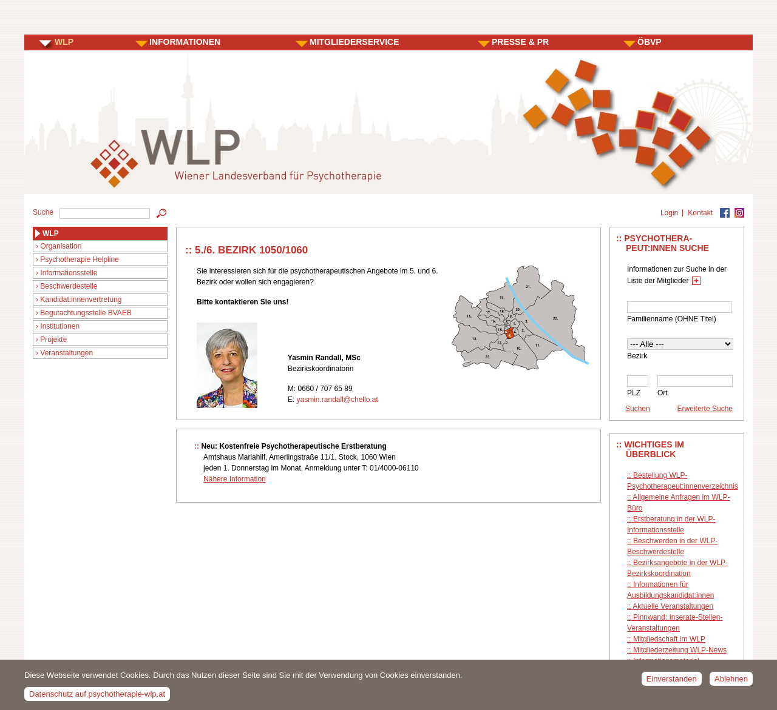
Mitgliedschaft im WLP (669, 639)
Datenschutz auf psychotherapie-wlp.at (97, 697)
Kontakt (700, 213)
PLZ (633, 393)
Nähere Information (234, 479)
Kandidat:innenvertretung (80, 299)
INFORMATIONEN (184, 42)
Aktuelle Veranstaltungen (673, 606)
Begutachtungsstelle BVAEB (86, 313)
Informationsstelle (68, 273)
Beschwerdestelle (68, 286)
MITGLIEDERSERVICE (354, 42)
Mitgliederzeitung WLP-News (680, 650)
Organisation (60, 246)
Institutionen (60, 326)
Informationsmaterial (666, 661)
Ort (662, 393)
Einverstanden (671, 681)
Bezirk (637, 356)
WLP (64, 42)
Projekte (53, 339)
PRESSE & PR (520, 42)
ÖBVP (649, 42)
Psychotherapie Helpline (79, 259)
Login (669, 213)
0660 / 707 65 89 (324, 388)
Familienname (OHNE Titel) (671, 319)
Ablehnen (731, 681)
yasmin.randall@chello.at (337, 399)
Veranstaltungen (66, 353)
